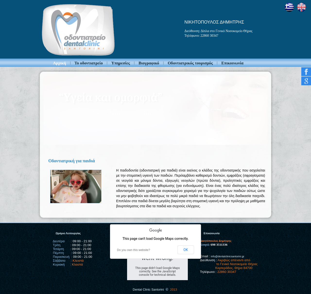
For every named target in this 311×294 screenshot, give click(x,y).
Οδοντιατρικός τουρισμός (190, 63)
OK (185, 250)
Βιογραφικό (148, 63)
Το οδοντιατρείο (89, 63)
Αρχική (59, 63)
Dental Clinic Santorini (148, 289)
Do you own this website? (133, 250)
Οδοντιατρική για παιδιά (71, 160)
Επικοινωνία (232, 63)
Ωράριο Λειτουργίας (68, 233)
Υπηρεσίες (120, 63)
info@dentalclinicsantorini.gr (227, 256)
